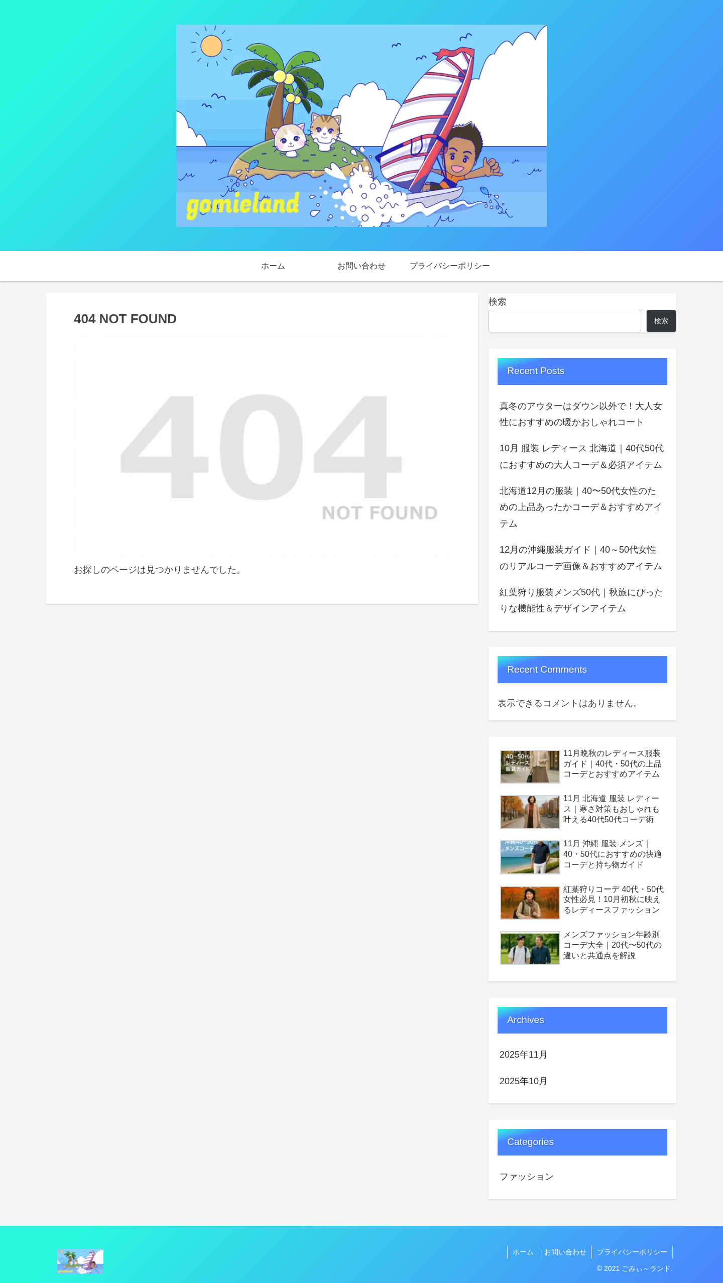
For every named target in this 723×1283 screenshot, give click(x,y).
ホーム (523, 1252)
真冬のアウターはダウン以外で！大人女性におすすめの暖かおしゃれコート (581, 414)
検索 (498, 302)
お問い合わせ (565, 1252)
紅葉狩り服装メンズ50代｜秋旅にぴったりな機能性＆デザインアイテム (581, 600)
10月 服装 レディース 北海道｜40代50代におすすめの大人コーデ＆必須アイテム (582, 456)
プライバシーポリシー (632, 1252)
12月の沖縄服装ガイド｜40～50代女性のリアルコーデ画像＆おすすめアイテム (581, 558)
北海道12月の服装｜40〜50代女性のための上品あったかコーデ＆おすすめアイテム (581, 507)
